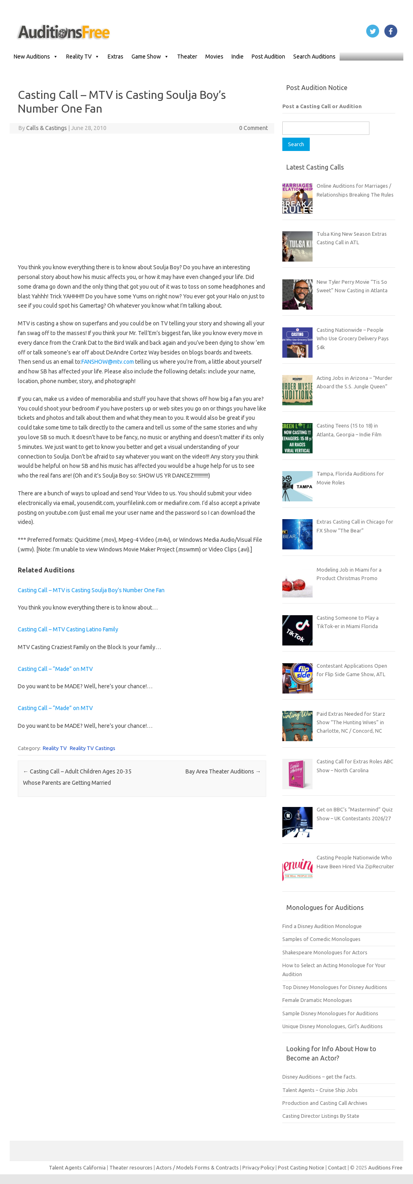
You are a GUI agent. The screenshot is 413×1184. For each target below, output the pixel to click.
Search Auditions (314, 56)
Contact (338, 1167)
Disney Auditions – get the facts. (319, 1076)
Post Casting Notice (301, 1167)
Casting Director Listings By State (320, 1116)
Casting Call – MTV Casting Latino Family (68, 629)
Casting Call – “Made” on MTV (55, 669)
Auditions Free (385, 1167)
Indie (238, 56)
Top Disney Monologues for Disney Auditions (334, 987)
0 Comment (253, 128)
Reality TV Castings (92, 748)
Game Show (150, 56)
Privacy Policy (258, 1167)
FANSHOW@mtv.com (107, 361)
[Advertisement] (142, 198)
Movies (214, 56)
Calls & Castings (46, 128)
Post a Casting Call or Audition (322, 106)
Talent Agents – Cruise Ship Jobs (320, 1090)
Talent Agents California (77, 1167)
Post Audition (268, 56)
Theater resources (130, 1167)
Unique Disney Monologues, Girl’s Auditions (332, 1026)
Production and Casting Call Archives (324, 1103)
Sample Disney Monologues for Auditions (330, 1013)
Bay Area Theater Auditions (223, 771)
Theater (187, 56)
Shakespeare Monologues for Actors (324, 952)
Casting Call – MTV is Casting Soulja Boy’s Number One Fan (91, 590)
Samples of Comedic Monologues (321, 939)
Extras (115, 56)
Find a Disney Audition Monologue (322, 926)
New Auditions (36, 56)
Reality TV (83, 56)
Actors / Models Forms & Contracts (197, 1167)
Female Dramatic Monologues (317, 1000)
